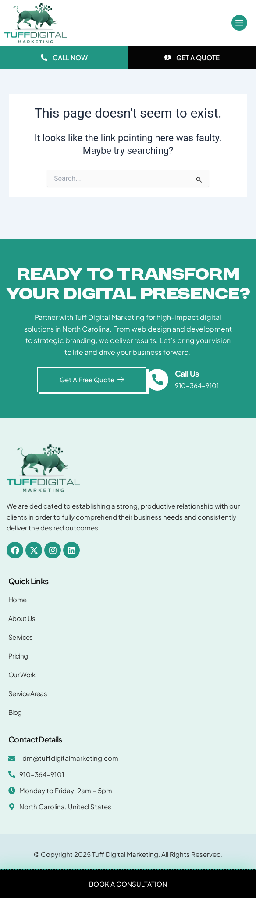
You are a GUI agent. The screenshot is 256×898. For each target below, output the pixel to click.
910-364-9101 (197, 385)
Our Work (21, 674)
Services (20, 637)
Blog (14, 712)
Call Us (187, 373)
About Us (21, 618)
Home (17, 599)
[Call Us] (157, 380)
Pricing (18, 656)
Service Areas (27, 693)
